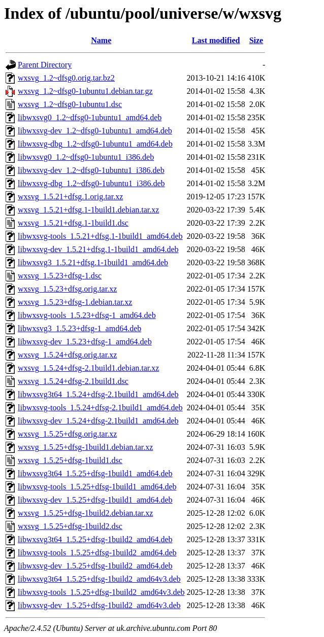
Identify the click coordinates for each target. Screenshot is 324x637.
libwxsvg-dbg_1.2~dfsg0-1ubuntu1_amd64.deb (95, 143)
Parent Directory (45, 64)
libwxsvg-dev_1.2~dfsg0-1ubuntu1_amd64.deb (95, 130)
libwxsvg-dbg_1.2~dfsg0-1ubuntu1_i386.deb (91, 183)
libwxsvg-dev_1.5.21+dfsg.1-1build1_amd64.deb (98, 249)
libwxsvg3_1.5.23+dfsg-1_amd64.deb (79, 328)
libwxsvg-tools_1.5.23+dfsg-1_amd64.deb (87, 315)
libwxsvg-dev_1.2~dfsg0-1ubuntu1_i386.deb (91, 170)
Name (101, 40)
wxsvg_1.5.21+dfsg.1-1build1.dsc (73, 223)
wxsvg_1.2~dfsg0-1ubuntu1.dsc (70, 104)
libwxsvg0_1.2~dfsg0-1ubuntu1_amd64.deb (89, 117)
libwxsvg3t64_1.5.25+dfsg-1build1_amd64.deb (95, 473)
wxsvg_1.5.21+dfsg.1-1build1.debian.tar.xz (88, 209)
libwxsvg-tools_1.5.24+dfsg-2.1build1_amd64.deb (100, 407)
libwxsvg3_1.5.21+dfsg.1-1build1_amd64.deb (93, 262)
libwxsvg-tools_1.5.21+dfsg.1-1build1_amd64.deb (100, 236)
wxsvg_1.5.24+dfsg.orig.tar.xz (67, 354)
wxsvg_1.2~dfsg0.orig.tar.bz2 (66, 78)
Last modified (216, 40)
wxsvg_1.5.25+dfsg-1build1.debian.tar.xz (85, 447)
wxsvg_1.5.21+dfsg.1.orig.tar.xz (70, 196)
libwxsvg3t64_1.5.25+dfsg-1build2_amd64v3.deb (99, 579)
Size (256, 40)
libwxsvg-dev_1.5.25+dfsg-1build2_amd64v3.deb (99, 605)
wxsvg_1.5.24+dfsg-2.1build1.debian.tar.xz (88, 368)
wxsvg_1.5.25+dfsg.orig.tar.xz (67, 434)
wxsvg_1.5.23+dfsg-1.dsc (60, 275)
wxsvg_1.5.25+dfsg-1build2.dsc (70, 526)
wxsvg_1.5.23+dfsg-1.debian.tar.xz (75, 302)
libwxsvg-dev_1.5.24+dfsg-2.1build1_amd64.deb (98, 420)
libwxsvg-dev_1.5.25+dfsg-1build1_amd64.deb (95, 500)
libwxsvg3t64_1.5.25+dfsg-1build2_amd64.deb (95, 539)
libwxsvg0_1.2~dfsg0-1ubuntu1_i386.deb (86, 157)
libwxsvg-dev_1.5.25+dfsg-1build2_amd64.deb (95, 565)
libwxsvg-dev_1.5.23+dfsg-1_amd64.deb (85, 341)
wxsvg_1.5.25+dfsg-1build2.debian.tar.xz (85, 513)
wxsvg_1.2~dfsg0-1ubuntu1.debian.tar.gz (85, 91)
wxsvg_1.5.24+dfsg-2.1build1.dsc (73, 381)
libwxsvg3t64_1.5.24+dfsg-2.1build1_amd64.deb (98, 394)
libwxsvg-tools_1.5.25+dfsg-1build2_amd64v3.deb (101, 592)
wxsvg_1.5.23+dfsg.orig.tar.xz (67, 289)
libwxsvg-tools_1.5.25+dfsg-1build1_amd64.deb (97, 486)
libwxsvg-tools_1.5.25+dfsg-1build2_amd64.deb (97, 552)
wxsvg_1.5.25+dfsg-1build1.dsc (70, 460)
